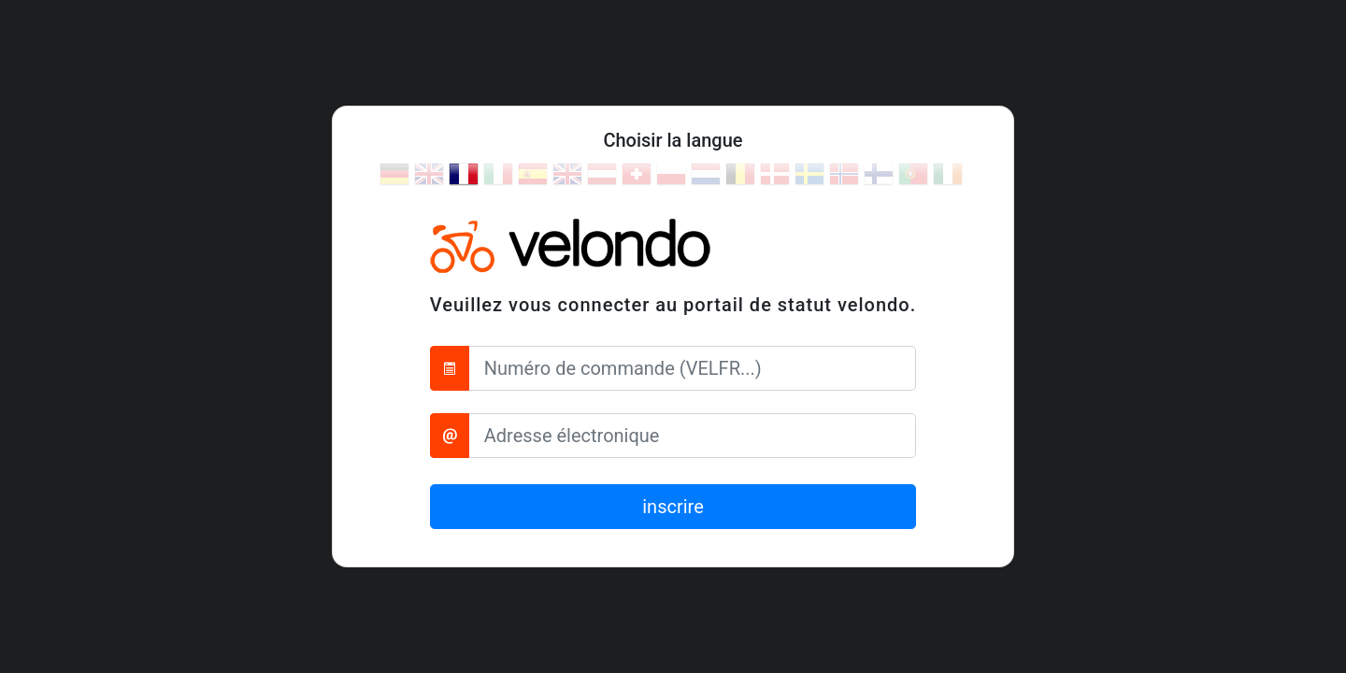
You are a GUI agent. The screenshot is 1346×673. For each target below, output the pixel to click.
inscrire (673, 506)
